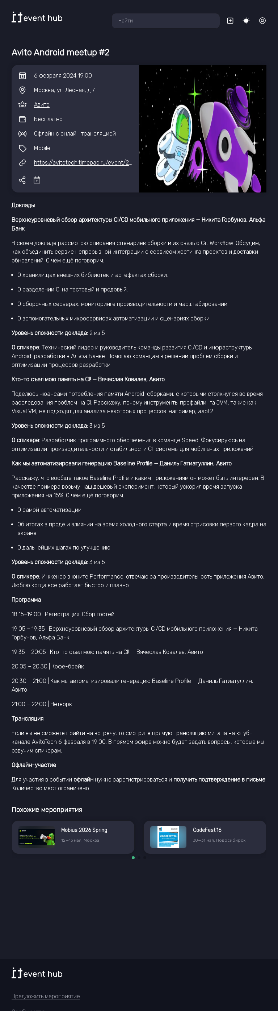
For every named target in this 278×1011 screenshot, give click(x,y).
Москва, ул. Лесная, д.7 (64, 90)
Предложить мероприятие (46, 996)
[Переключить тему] (246, 21)
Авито (42, 104)
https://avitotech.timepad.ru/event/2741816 (90, 162)
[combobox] (165, 21)
